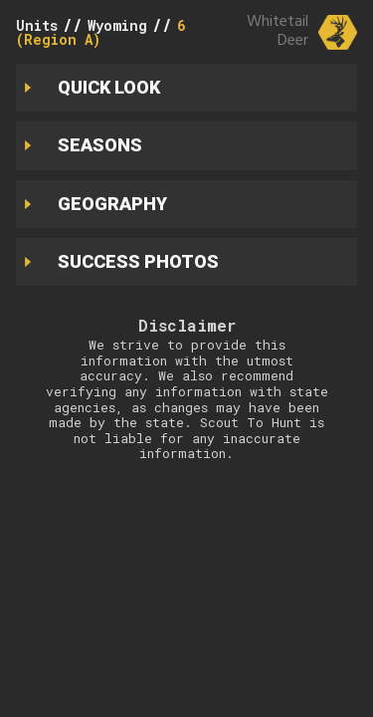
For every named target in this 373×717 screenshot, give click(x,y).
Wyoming (117, 25)
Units (37, 25)
